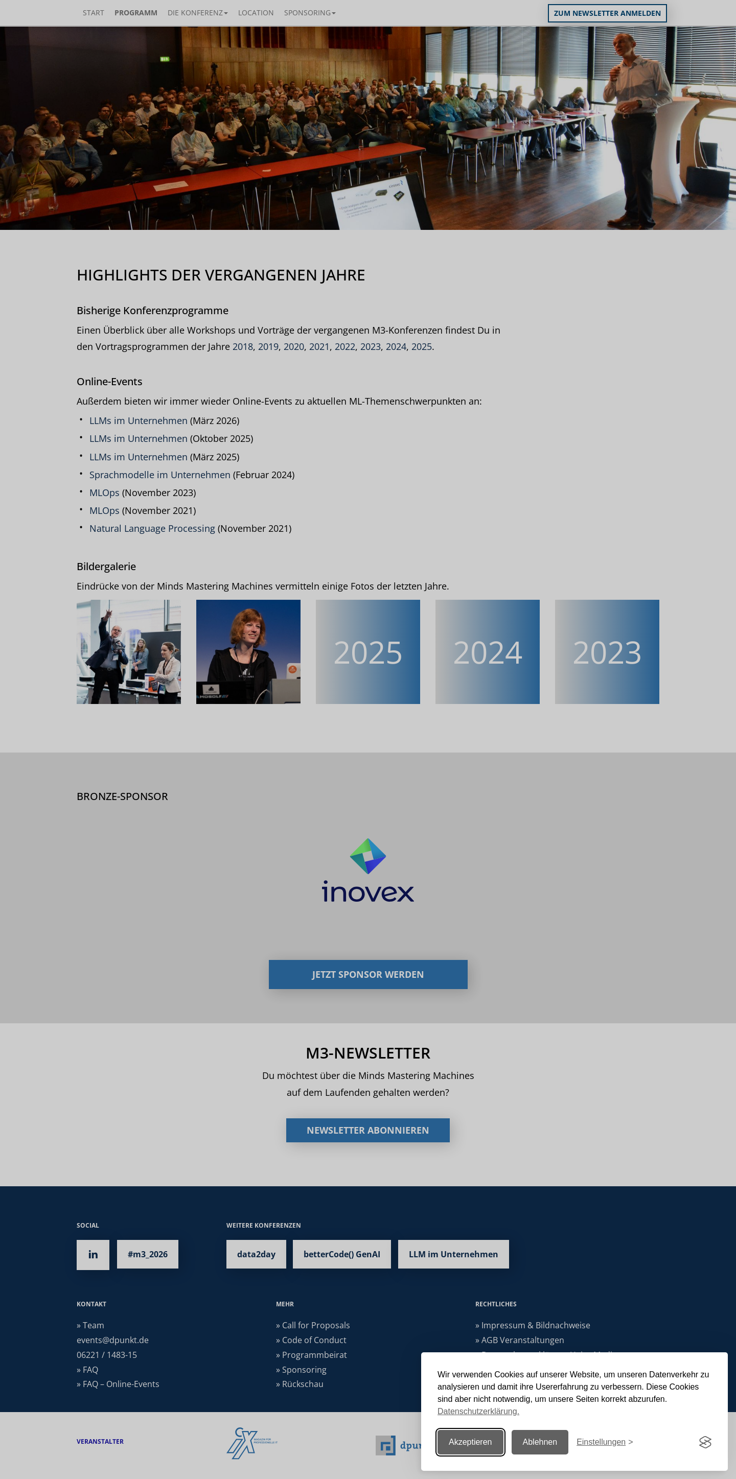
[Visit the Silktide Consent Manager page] (705, 1442)
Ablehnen (540, 1442)
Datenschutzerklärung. (478, 1411)
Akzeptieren (470, 1442)
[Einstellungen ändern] (605, 1442)
